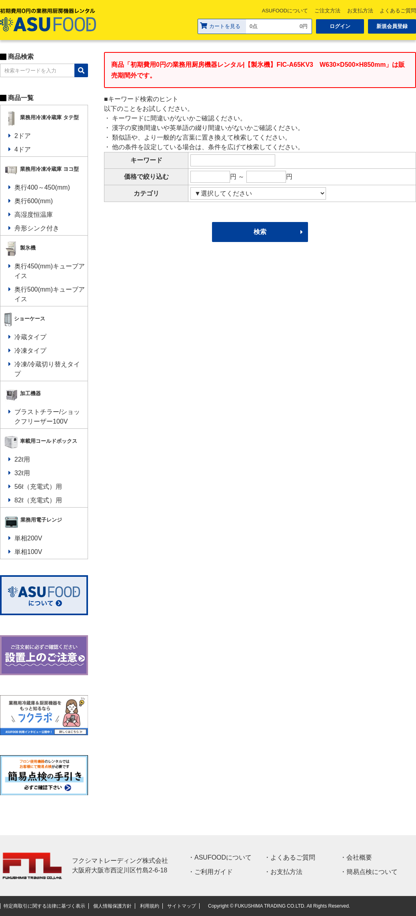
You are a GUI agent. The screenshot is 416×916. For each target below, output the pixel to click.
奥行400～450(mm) (42, 187)
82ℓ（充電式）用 (38, 500)
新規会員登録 (392, 26)
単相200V (28, 538)
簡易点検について (372, 871)
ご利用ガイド (213, 871)
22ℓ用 (22, 459)
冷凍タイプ (30, 350)
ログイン (340, 26)
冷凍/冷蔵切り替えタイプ (47, 369)
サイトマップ (181, 906)
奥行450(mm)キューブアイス (49, 271)
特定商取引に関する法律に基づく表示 (44, 906)
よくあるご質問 (292, 857)
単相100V (28, 551)
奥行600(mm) (33, 201)
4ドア (22, 149)
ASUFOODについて (285, 11)
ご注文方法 (327, 11)
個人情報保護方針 (112, 906)
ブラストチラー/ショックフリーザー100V (47, 416)
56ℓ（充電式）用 (38, 486)
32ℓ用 (22, 473)
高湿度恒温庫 (33, 214)
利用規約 (149, 906)
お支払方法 (360, 11)
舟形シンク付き (36, 228)
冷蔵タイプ (30, 337)
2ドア (22, 135)
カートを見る (220, 25)
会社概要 (359, 857)
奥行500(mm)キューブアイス (49, 294)
